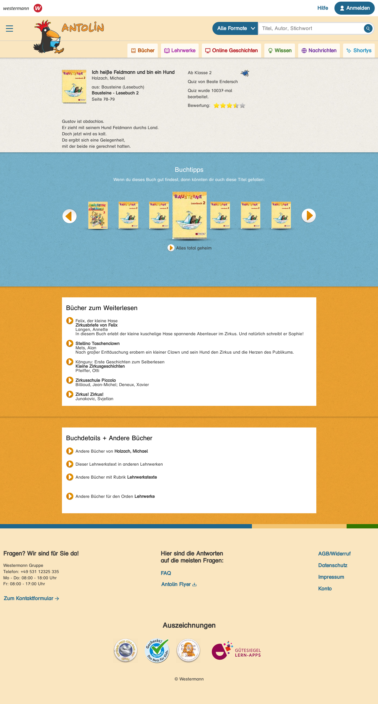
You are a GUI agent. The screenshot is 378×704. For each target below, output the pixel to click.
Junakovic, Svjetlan (94, 395)
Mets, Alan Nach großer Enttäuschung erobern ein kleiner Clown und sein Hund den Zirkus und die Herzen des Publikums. (184, 344)
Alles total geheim (194, 248)
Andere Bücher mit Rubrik (116, 477)
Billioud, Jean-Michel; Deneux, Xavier (112, 381)
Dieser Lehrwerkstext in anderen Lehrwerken (119, 464)
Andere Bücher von (111, 451)
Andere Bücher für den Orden (115, 496)
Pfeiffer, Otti (120, 362)
